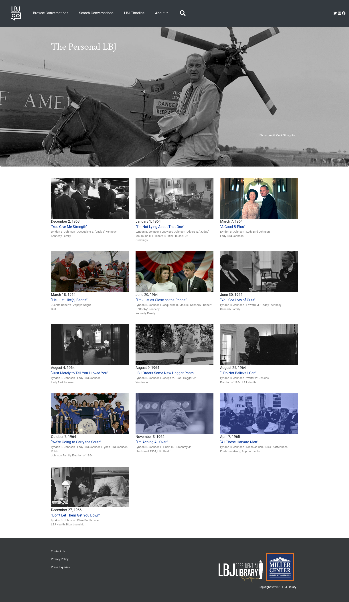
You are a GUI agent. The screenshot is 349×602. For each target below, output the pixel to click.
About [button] (160, 13)
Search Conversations (96, 13)
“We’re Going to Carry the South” (76, 442)
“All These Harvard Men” (239, 442)
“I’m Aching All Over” (152, 442)
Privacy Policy (60, 559)
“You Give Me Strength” (69, 227)
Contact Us (58, 551)
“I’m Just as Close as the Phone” (161, 300)
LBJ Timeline (134, 13)
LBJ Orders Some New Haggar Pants (165, 373)
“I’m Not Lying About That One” (160, 227)
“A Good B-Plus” (232, 227)
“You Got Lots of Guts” (238, 300)
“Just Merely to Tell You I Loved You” (79, 373)
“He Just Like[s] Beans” (69, 300)
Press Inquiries (60, 567)
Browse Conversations (50, 13)
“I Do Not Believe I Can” (238, 373)
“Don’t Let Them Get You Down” (75, 515)
